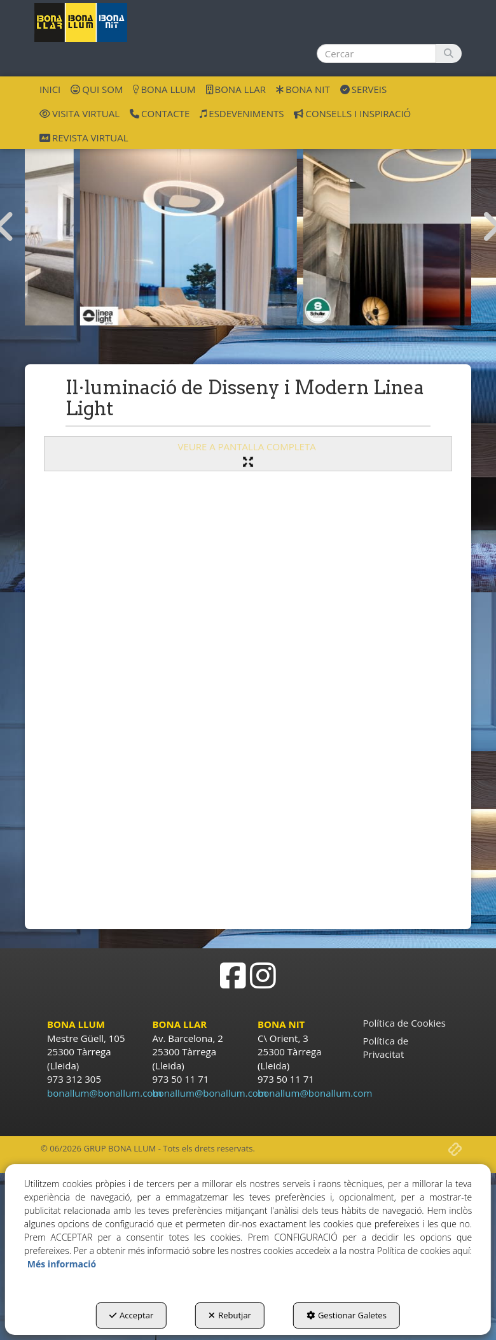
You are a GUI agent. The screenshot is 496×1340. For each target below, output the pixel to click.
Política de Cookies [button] (404, 1022)
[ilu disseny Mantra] (136, 216)
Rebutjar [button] (230, 1315)
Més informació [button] (61, 1264)
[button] (80, 22)
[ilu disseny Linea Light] (359, 216)
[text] (376, 53)
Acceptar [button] (131, 1315)
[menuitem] (49, 88)
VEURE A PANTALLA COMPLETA (247, 453)
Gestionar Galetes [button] (347, 1315)
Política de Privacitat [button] (386, 1047)
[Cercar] (449, 53)
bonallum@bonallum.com (104, 1093)
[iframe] (248, 695)
